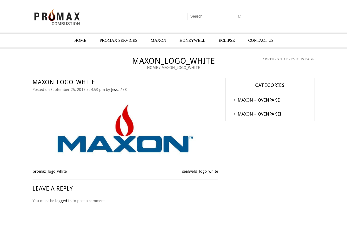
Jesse (115, 89)
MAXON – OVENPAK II (259, 114)
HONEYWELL (192, 40)
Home (152, 67)
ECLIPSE (227, 40)
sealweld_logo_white (200, 171)
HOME (80, 40)
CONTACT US (261, 40)
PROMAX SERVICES (118, 40)
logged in (63, 201)
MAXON (158, 40)
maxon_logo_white (64, 82)
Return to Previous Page (289, 59)
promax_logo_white (50, 171)
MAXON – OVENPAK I (259, 100)
